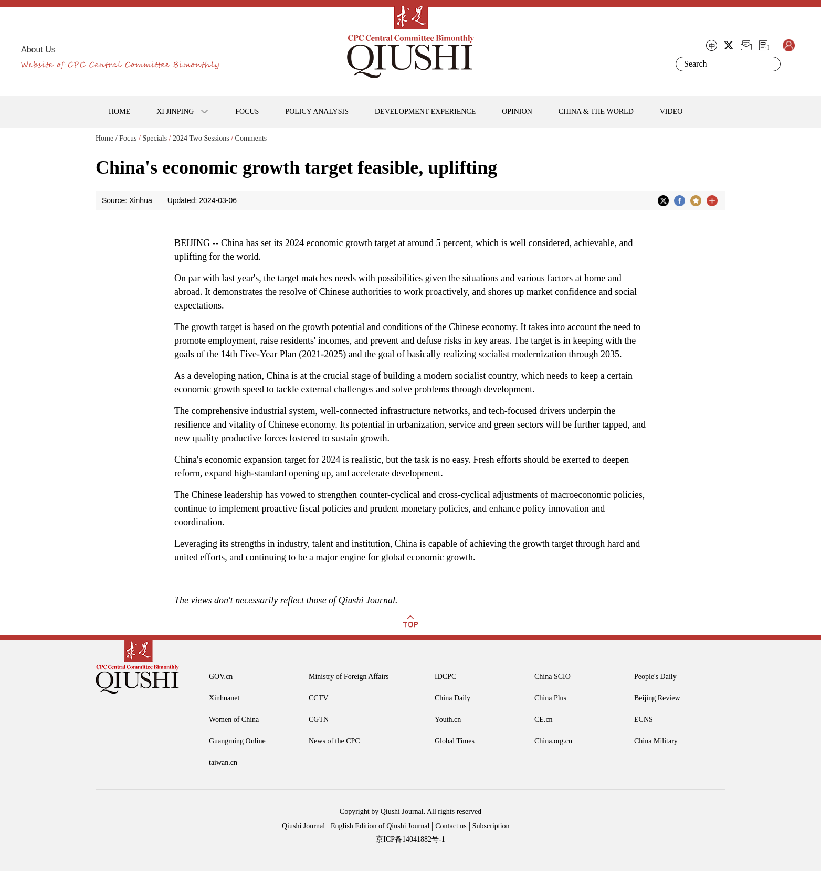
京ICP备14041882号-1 (410, 839)
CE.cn (543, 720)
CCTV (318, 698)
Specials (154, 138)
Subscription (491, 826)
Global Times (455, 741)
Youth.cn (448, 720)
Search (770, 64)
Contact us (451, 826)
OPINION (517, 111)
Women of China (234, 720)
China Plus (550, 698)
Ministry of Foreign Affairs (349, 677)
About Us (38, 49)
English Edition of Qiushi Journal (380, 826)
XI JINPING (175, 111)
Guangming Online (237, 741)
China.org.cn (553, 741)
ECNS (643, 720)
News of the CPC (334, 741)
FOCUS (247, 111)
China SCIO (552, 677)
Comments (251, 138)
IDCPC (445, 677)
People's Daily (655, 677)
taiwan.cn (223, 763)
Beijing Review (657, 698)
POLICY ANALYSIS (317, 111)
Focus (127, 138)
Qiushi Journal (303, 826)
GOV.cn (221, 677)
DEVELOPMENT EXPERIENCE (425, 111)
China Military (656, 741)
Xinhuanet (224, 698)
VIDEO (671, 111)
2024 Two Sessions (201, 138)
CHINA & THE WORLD (596, 111)
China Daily (452, 698)
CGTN (319, 720)
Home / (107, 138)
